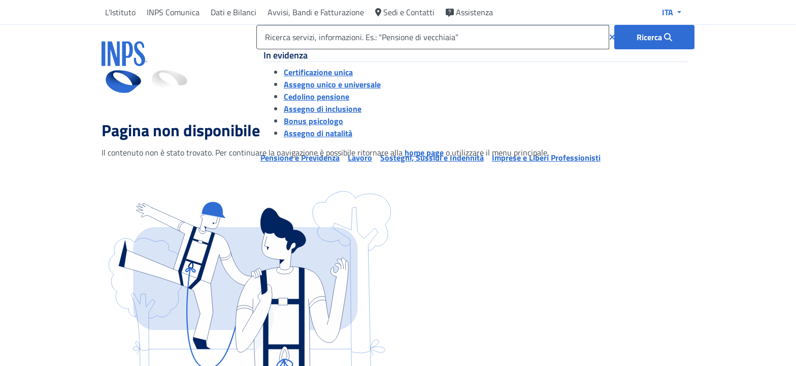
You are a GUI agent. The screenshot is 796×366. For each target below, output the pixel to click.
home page (424, 152)
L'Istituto (120, 12)
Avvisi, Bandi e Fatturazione (316, 12)
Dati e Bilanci (233, 12)
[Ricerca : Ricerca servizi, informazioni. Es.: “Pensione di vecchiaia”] (654, 37)
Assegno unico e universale (332, 84)
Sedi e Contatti (405, 12)
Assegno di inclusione (322, 109)
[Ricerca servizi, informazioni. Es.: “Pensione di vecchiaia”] (432, 37)
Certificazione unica (318, 72)
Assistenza (469, 12)
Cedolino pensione (316, 96)
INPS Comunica (173, 12)
